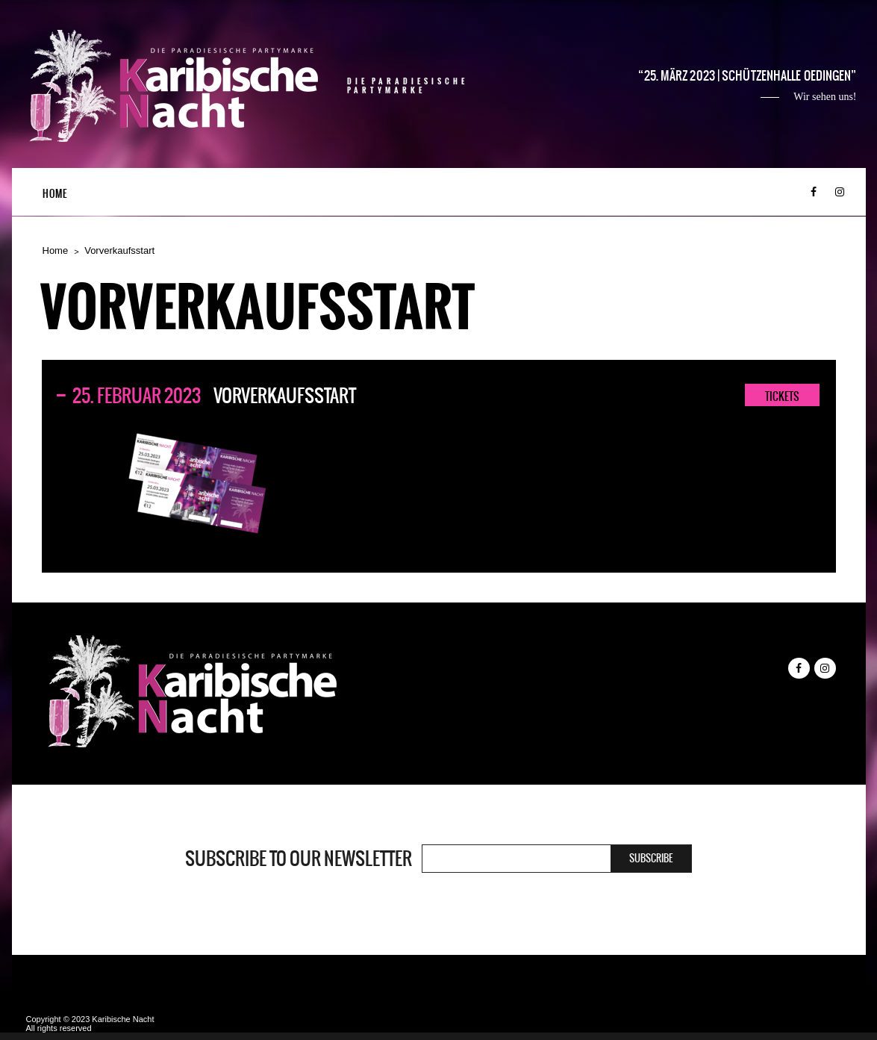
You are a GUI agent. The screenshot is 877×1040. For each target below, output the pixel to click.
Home (55, 194)
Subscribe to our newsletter (298, 859)
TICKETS (782, 396)
